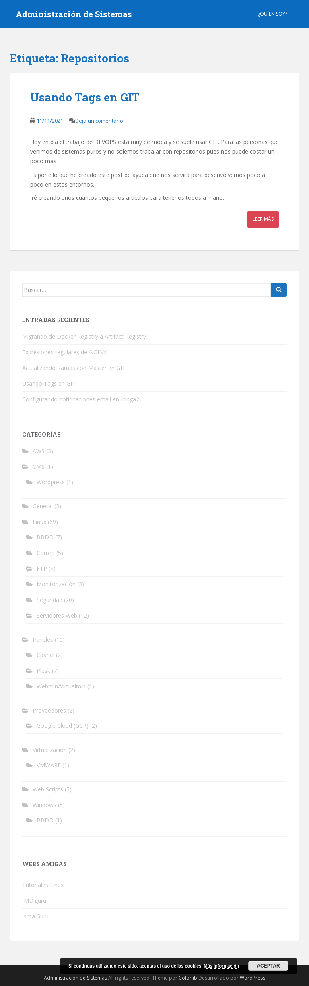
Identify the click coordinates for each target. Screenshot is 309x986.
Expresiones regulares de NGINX (64, 352)
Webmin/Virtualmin (61, 686)
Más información (221, 965)
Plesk (43, 670)
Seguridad (49, 600)
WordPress (252, 977)
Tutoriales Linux (43, 885)
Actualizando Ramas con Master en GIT (74, 368)
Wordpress (51, 482)
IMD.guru (34, 900)
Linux (39, 522)
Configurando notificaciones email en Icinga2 (80, 399)
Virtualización (50, 750)
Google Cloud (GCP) (63, 725)
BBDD (45, 537)
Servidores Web (57, 615)
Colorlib (188, 977)
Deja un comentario (99, 120)
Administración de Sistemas (74, 14)
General (43, 506)
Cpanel (45, 655)
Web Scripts (48, 789)
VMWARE (49, 765)
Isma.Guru (35, 916)
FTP (42, 568)
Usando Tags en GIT (85, 97)
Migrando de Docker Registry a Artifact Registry (84, 336)
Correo (46, 553)
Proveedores (49, 710)
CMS (39, 466)
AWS (39, 451)
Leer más (263, 219)
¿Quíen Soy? (272, 13)
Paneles (43, 639)
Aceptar (268, 966)
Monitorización (56, 584)
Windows (44, 805)
